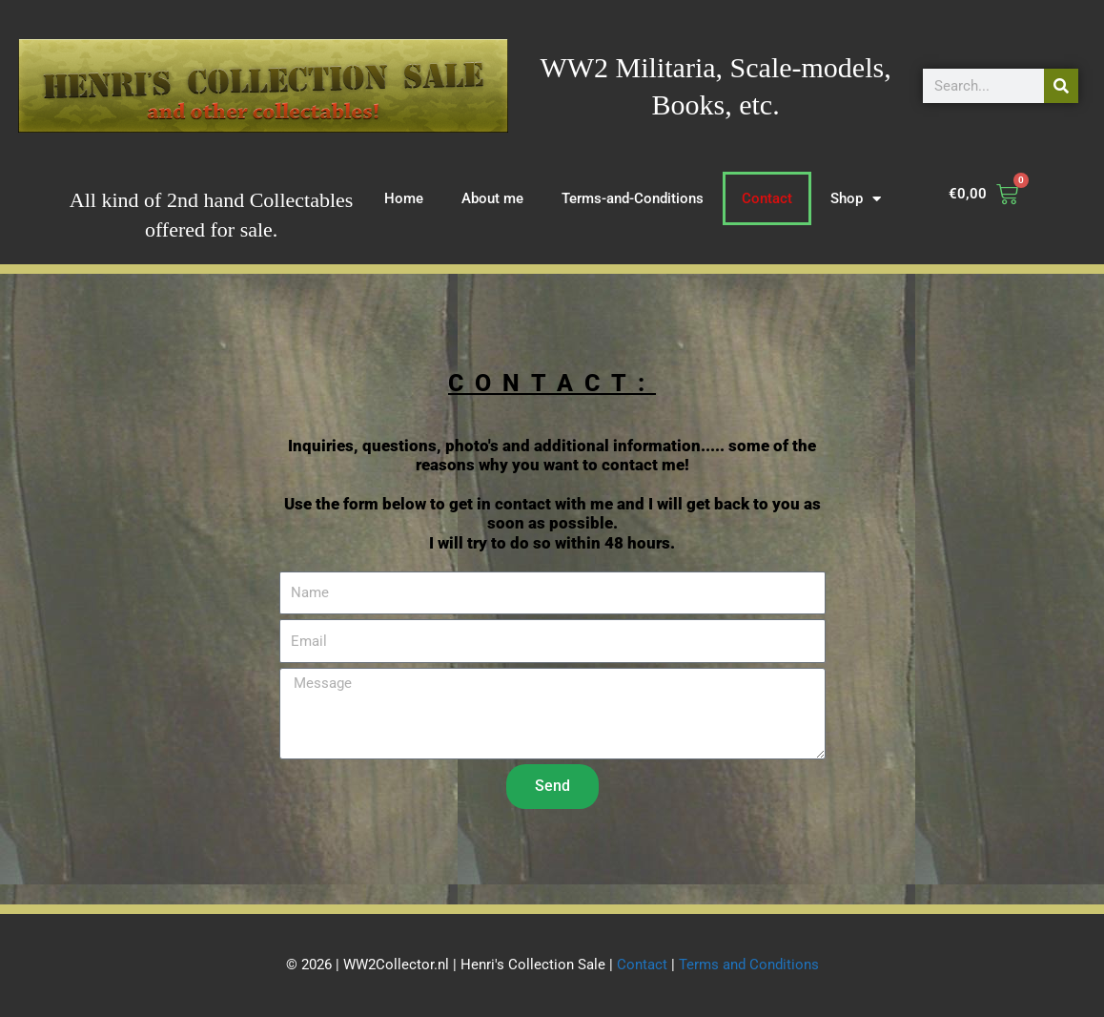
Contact (767, 198)
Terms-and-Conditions (633, 198)
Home (403, 198)
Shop (855, 199)
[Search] (1061, 86)
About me (492, 198)
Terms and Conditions (749, 964)
